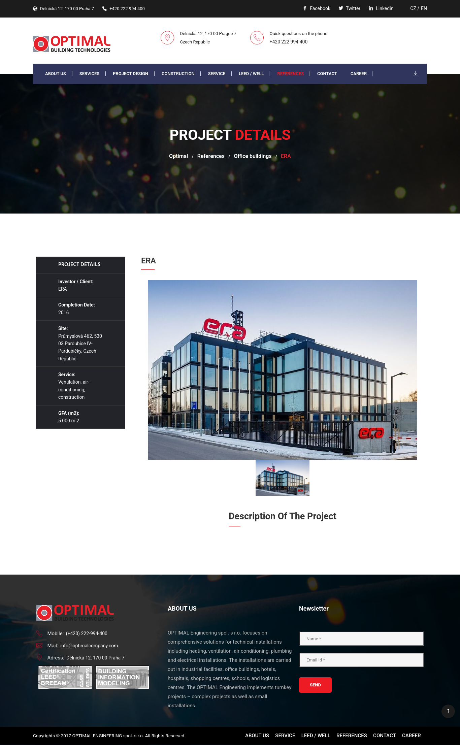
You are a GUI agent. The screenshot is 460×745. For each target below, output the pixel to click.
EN (424, 8)
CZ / (414, 8)
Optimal (178, 156)
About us (55, 73)
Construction (178, 73)
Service (216, 73)
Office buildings (252, 156)
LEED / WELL (251, 73)
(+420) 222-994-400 (86, 633)
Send (315, 684)
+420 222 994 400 (289, 41)
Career (359, 73)
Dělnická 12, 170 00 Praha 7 (95, 657)
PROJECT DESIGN (130, 73)
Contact (327, 73)
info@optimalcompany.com (89, 645)
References (290, 73)
